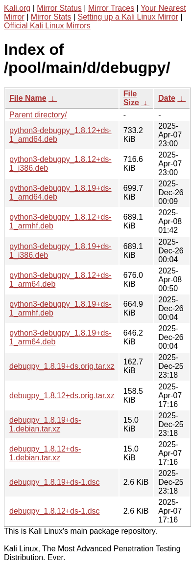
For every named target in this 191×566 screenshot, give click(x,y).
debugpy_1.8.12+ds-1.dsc (54, 511)
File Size (131, 98)
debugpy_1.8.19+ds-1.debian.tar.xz (45, 424)
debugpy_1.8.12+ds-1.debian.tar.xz (45, 453)
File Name (28, 98)
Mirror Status (59, 8)
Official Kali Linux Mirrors (47, 26)
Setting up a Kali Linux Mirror (128, 17)
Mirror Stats (51, 17)
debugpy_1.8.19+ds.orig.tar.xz (62, 366)
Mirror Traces (111, 8)
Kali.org (17, 8)
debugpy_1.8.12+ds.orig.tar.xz (62, 395)
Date (166, 98)
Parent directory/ (38, 115)
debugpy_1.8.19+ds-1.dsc (54, 482)
